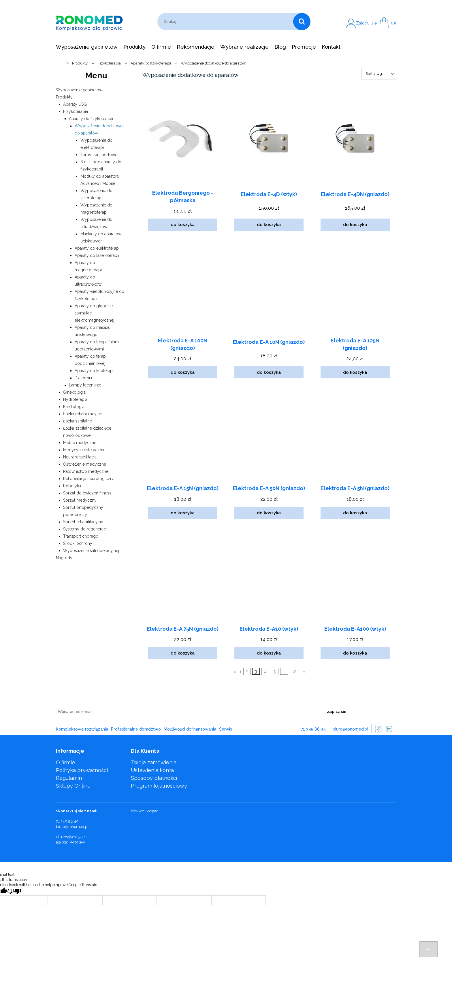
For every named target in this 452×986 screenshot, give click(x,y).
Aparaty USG (75, 104)
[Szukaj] (301, 21)
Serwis (225, 729)
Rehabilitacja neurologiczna (88, 478)
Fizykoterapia (75, 111)
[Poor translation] (14, 891)
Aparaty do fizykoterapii (91, 118)
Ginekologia (74, 392)
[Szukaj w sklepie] (226, 21)
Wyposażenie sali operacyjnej (91, 550)
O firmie (65, 762)
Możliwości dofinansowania (190, 729)
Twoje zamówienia (153, 762)
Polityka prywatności (82, 770)
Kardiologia (73, 406)
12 (294, 671)
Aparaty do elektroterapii (97, 248)
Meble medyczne (79, 442)
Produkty (64, 97)
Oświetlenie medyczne (84, 464)
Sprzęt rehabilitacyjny (83, 521)
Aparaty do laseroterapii (97, 255)
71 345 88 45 (313, 729)
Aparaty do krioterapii (94, 370)
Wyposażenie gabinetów (79, 90)
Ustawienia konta (152, 770)
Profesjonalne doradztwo (136, 729)
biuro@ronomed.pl (350, 729)
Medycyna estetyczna (83, 450)
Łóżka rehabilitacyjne (82, 414)
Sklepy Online (73, 786)
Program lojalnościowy (159, 786)
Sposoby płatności (154, 778)
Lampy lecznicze (85, 385)
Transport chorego (80, 536)
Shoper (151, 811)
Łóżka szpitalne (77, 421)
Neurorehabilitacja (80, 457)
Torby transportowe (98, 154)
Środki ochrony (77, 543)
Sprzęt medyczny (80, 500)
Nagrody (64, 557)
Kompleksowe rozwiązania (82, 729)
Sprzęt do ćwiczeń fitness (87, 493)
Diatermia (83, 378)
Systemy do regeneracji (85, 529)
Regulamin (69, 778)
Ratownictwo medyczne (85, 471)
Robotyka (72, 485)
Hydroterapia (75, 399)
